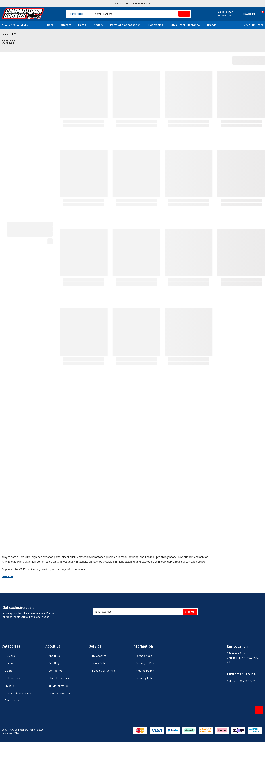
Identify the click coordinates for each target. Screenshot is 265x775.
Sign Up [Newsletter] (190, 611)
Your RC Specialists (15, 25)
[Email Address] (145, 611)
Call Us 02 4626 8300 (241, 681)
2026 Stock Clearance (185, 25)
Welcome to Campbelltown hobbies (132, 3)
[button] (246, 13)
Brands (212, 25)
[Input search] (141, 14)
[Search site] (184, 14)
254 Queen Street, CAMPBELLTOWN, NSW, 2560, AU (243, 658)
